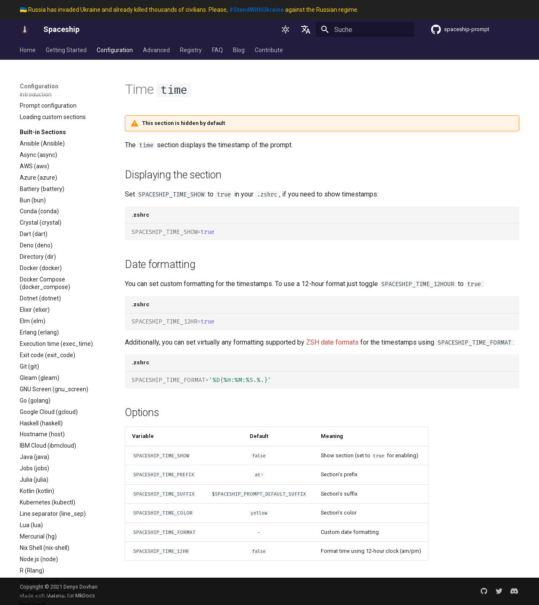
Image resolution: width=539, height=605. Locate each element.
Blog (239, 50)
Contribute (269, 50)
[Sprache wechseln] (305, 29)
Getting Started (66, 50)
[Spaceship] (24, 29)
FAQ (217, 50)
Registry (191, 50)
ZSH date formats (332, 342)
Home (28, 50)
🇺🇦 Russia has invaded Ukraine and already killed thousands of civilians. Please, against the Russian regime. (189, 9)
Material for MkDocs (70, 595)
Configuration (115, 50)
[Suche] (365, 29)
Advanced (156, 50)
